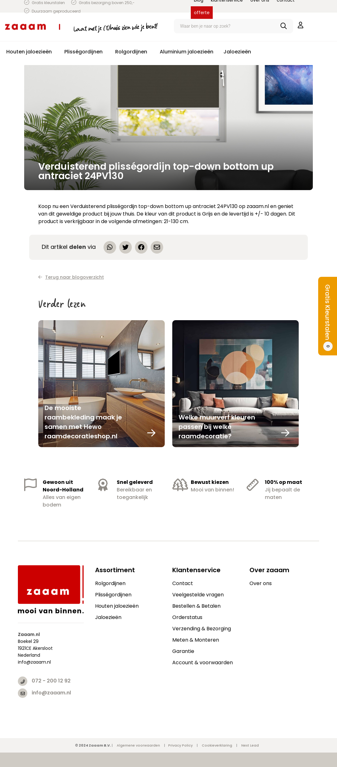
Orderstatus (187, 617)
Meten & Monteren (195, 640)
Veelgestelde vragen (198, 594)
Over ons (260, 583)
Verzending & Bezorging (201, 628)
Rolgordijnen (110, 583)
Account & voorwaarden (202, 662)
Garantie (183, 651)
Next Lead (250, 745)
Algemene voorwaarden (138, 745)
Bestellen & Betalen (196, 606)
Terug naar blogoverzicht (71, 277)
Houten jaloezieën (117, 606)
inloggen (300, 25)
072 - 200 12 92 (51, 680)
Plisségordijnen (113, 594)
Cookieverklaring (217, 745)
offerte (202, 12)
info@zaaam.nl (51, 692)
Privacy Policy (180, 745)
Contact (182, 583)
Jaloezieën (108, 617)
